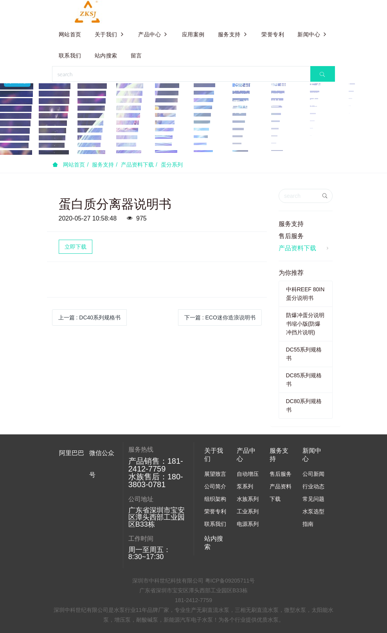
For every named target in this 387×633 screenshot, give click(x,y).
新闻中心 (312, 34)
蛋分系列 (172, 164)
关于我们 (110, 34)
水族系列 (248, 499)
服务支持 (233, 34)
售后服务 (291, 236)
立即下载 (75, 247)
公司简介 (215, 486)
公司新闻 (313, 474)
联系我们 (70, 55)
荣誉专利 (272, 34)
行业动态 (313, 486)
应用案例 (193, 34)
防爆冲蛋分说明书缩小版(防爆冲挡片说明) (305, 323)
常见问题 (313, 499)
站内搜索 (106, 55)
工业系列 (248, 511)
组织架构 (215, 499)
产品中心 (153, 34)
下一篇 (220, 317)
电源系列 (248, 524)
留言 (136, 55)
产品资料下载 (137, 164)
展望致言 (215, 474)
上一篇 (89, 317)
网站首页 (70, 34)
